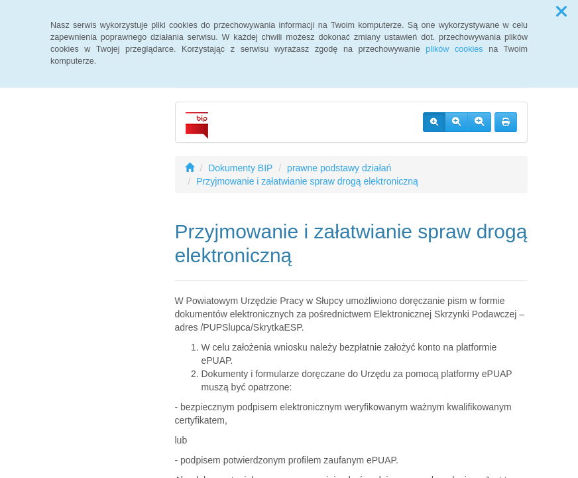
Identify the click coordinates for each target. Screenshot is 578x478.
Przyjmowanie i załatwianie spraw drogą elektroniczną (307, 181)
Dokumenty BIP (240, 168)
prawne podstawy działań (339, 168)
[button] (561, 12)
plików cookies (454, 49)
